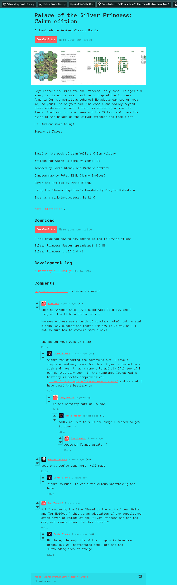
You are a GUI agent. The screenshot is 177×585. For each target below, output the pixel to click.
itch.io (38, 576)
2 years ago (68, 303)
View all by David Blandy (56, 576)
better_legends (57, 459)
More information (50, 208)
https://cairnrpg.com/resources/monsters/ (83, 381)
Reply (44, 347)
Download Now (46, 39)
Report (74, 576)
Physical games (42, 580)
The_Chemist (67, 397)
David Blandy (62, 353)
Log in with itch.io (51, 291)
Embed (84, 576)
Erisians (53, 303)
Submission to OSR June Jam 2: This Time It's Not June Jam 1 (134, 4)
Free (54, 580)
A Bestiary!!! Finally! (54, 271)
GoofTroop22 (55, 503)
